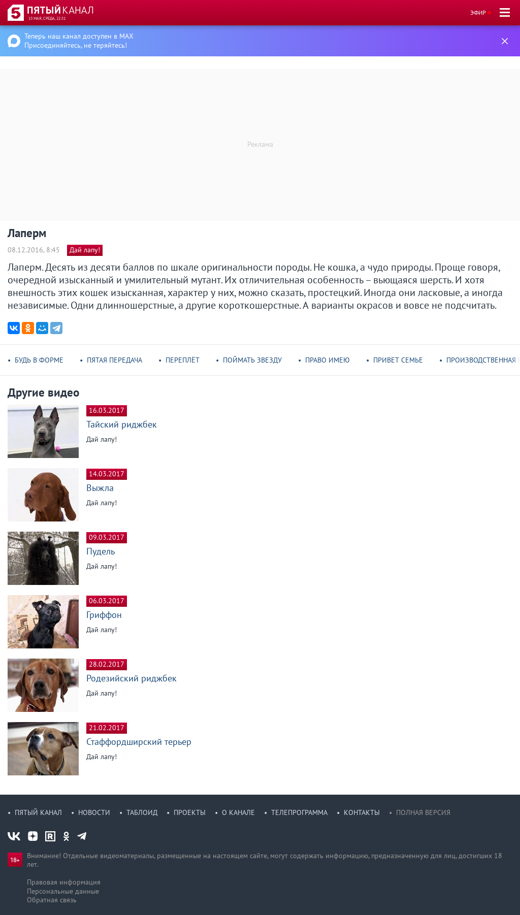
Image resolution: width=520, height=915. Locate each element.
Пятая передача (114, 360)
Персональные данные (63, 891)
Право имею (327, 360)
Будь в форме (39, 360)
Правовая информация (64, 882)
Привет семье (398, 360)
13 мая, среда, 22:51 (47, 18)
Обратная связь (52, 899)
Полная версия (423, 812)
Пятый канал (38, 812)
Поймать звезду (252, 360)
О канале (238, 812)
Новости (94, 812)
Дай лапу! (85, 249)
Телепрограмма (299, 812)
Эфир (478, 12)
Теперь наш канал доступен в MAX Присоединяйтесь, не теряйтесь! (79, 40)
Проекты (190, 812)
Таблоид (141, 812)
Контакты (362, 812)
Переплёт (183, 360)
